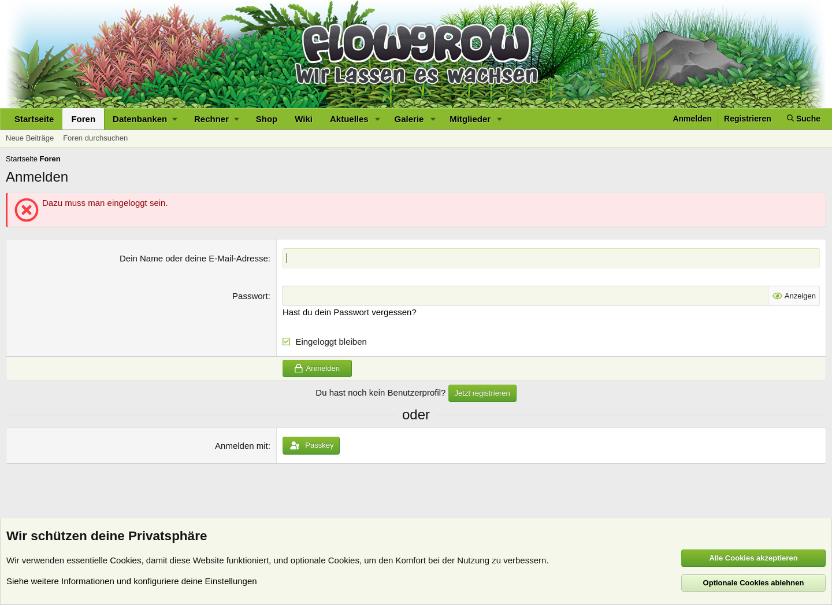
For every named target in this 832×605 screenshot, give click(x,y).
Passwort (250, 296)
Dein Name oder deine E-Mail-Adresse (194, 258)
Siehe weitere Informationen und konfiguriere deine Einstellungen (131, 581)
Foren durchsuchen (95, 138)
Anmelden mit (241, 446)
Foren (83, 119)
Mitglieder (470, 119)
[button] (144, 119)
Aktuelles (349, 119)
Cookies (125, 560)
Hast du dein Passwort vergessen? (350, 312)
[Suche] (803, 119)
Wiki (304, 119)
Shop (267, 119)
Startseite (34, 119)
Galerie (409, 119)
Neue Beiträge (30, 138)
